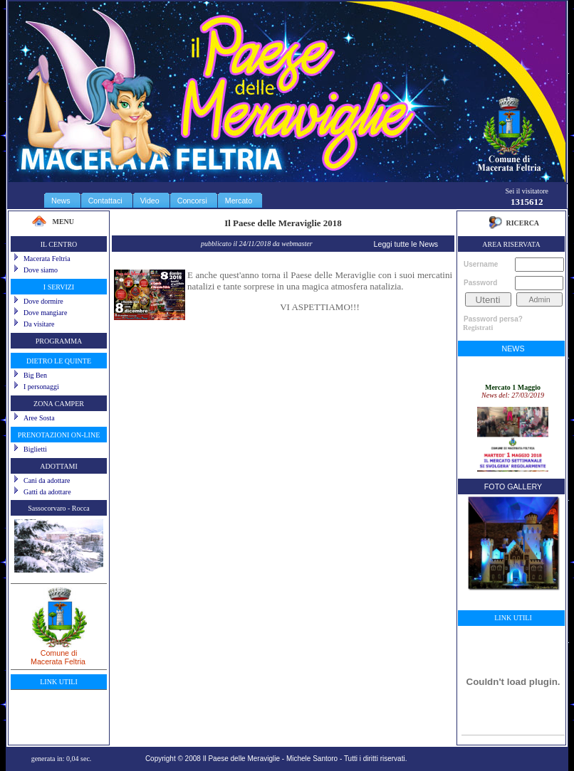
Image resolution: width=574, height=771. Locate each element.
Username (481, 264)
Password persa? (493, 319)
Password (480, 283)
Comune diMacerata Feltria (59, 652)
